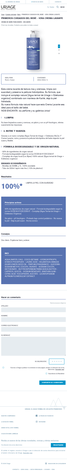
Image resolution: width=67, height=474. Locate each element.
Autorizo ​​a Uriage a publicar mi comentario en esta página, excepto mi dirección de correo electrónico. (33, 368)
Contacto (58, 2)
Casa (2, 14)
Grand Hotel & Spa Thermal (10, 427)
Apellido (4, 306)
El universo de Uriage (13, 2)
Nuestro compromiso (8, 415)
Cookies (47, 469)
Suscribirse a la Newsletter (55, 373)
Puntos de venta (37, 2)
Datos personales (36, 469)
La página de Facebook (44, 416)
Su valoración (41, 361)
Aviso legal (24, 469)
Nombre (4, 316)
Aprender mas (59, 369)
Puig (53, 469)
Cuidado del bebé (10, 14)
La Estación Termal (7, 421)
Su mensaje (5, 335)
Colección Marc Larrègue (9, 433)
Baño (19, 14)
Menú (62, 7)
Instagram (40, 422)
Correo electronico (9, 325)
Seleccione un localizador (55, 463)
